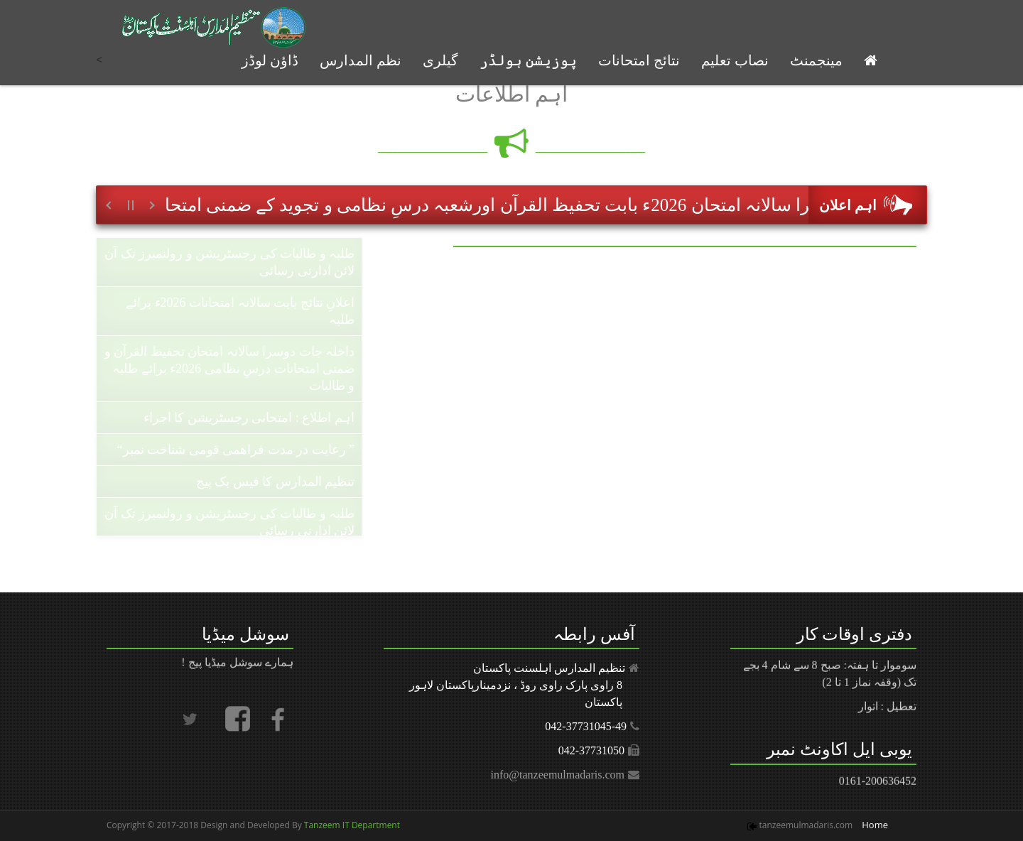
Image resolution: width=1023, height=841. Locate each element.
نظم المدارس (360, 60)
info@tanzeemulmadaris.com (557, 775)
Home (875, 824)
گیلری (440, 60)
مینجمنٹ (816, 60)
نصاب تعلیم (735, 60)
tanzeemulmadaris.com (806, 825)
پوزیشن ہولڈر (528, 60)
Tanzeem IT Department (351, 825)
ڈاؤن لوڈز (270, 60)
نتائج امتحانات (639, 60)
